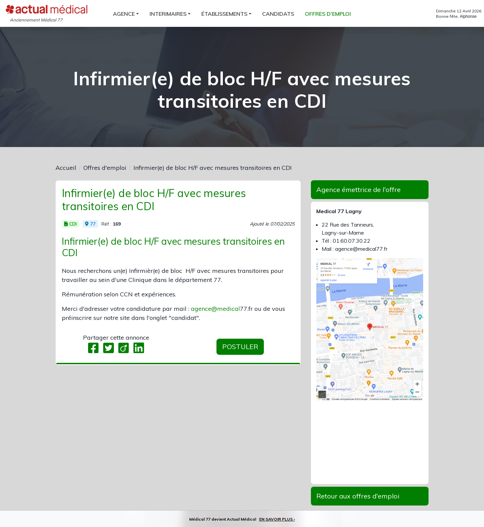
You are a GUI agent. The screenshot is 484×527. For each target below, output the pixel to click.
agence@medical (215, 309)
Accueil (65, 168)
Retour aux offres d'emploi (357, 496)
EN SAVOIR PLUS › (277, 519)
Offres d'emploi (104, 168)
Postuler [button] (240, 346)
